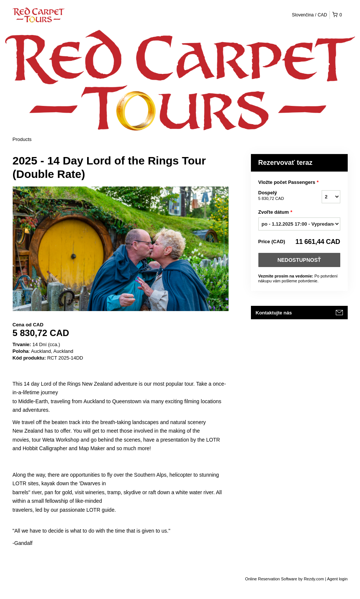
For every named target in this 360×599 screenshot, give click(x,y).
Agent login (337, 579)
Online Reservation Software (271, 579)
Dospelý (280, 196)
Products (22, 139)
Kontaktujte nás (274, 313)
